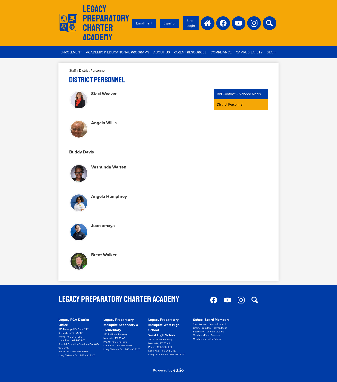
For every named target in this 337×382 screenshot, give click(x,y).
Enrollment (144, 23)
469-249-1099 (74, 337)
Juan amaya (103, 225)
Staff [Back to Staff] (72, 70)
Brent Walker (103, 255)
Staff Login (191, 23)
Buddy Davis (81, 152)
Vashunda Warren (108, 167)
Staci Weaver (103, 93)
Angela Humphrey (109, 196)
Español (169, 23)
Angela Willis (104, 123)
